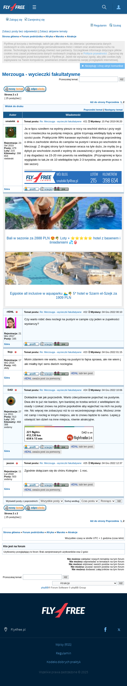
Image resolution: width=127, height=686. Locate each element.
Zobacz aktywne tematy (53, 31)
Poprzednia (112, 102)
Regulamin (98, 25)
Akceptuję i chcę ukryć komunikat (104, 65)
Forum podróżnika (32, 36)
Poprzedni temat (93, 109)
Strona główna (10, 36)
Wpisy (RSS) (63, 644)
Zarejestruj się (35, 19)
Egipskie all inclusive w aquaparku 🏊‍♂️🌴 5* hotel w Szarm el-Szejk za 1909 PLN (63, 295)
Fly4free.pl (14, 6)
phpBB (44, 587)
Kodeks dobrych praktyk (64, 662)
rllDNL (74, 373)
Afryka (49, 36)
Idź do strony (97, 102)
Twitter (119, 629)
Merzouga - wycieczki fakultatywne (41, 74)
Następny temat (114, 109)
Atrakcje (71, 36)
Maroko (60, 36)
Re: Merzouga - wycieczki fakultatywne (61, 121)
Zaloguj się (118, 7)
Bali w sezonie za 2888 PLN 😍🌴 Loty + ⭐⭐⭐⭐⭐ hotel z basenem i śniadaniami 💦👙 (63, 240)
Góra (7, 189)
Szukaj (115, 25)
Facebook (105, 629)
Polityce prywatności (95, 53)
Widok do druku (14, 106)
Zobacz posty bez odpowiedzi (19, 31)
